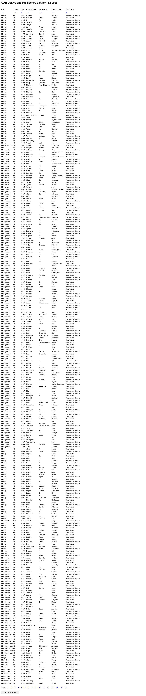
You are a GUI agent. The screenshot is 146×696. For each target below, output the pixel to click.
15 (61, 688)
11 (44, 688)
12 (48, 688)
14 (57, 688)
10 (39, 688)
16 (66, 688)
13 (52, 688)
